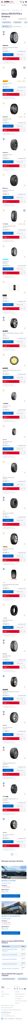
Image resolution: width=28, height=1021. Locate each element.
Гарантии (17, 991)
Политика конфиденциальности (8, 1015)
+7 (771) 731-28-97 (5, 887)
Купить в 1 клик (20, 54)
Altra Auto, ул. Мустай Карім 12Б (10, 916)
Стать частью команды (21, 1000)
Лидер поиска (19, 1018)
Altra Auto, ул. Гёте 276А (8, 880)
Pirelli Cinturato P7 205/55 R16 (9, 954)
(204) (24, 81)
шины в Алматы (6, 22)
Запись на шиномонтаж (7, 1007)
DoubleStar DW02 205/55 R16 (9, 964)
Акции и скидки (19, 996)
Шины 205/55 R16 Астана (8, 979)
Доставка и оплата (20, 994)
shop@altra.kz (17, 986)
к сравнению (21, 51)
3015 (25, 5)
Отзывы (17, 1003)
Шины (2, 991)
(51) (24, 224)
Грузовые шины (5, 994)
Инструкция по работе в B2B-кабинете (11, 1009)
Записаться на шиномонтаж (11, 896)
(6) (24, 117)
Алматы (4, 5)
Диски (2, 996)
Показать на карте (6, 883)
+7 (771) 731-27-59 (5, 924)
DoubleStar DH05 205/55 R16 (9, 959)
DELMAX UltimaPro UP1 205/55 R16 (10, 968)
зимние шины (17, 22)
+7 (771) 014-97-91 (5, 922)
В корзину (8, 54)
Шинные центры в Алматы (7, 1005)
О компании (18, 998)
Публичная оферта (5, 1014)
